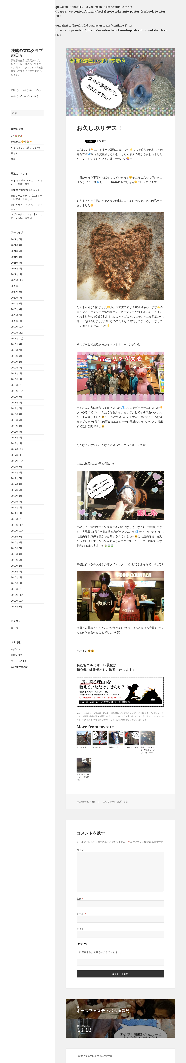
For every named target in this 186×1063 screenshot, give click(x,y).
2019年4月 (16, 361)
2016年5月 (16, 560)
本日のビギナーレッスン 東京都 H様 (84, 777)
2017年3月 (16, 501)
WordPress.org (19, 666)
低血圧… (15, 159)
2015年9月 (16, 606)
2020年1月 (16, 321)
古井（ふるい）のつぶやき (25, 96)
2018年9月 (16, 396)
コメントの (19, 661)
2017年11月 (17, 455)
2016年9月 (16, 536)
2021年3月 (16, 262)
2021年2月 (16, 268)
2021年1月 (16, 274)
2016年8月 (16, 542)
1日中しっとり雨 (131, 747)
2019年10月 (17, 338)
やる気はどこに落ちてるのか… (27, 147)
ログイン (15, 649)
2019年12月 (17, 326)
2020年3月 (16, 309)
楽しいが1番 (81, 747)
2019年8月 (16, 344)
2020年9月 (16, 291)
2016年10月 (17, 530)
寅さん (14, 153)
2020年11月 (17, 280)
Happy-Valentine (20, 180)
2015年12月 (17, 589)
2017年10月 (17, 460)
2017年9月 (16, 466)
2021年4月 (16, 256)
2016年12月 (17, 519)
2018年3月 (16, 431)
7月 (16, 135)
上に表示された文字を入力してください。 (99, 952)
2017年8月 (16, 472)
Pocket (101, 141)
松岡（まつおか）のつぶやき (26, 90)
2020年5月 (16, 297)
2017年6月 (16, 484)
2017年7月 (16, 478)
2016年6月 (16, 554)
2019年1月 (16, 379)
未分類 (14, 628)
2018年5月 (16, 420)
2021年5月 (16, 251)
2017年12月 (17, 449)
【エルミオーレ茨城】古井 (114, 801)
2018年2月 (16, 437)
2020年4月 (16, 303)
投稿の (17, 655)
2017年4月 (16, 495)
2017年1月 (16, 513)
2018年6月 (16, 414)
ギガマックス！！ (20, 214)
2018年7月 (16, 408)
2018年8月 (16, 402)
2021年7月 (16, 239)
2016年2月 (16, 577)
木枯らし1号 (113, 747)
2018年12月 (17, 385)
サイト (80, 929)
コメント (81, 850)
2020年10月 (17, 286)
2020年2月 (16, 315)
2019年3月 (16, 367)
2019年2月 (16, 373)
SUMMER (21, 141)
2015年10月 (17, 600)
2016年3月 (16, 571)
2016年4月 (16, 565)
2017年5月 (16, 490)
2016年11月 (17, 525)
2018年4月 (16, 425)
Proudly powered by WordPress (94, 1055)
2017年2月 (16, 507)
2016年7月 (16, 548)
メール (81, 913)
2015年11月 (17, 594)
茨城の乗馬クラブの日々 (27, 53)
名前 (80, 898)
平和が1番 (97, 747)
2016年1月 (16, 583)
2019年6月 (16, 356)
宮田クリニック (19, 195)
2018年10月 (17, 391)
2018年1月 (16, 443)
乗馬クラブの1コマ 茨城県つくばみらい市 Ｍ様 (147, 750)
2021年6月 (16, 245)
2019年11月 (17, 332)
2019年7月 (16, 350)
